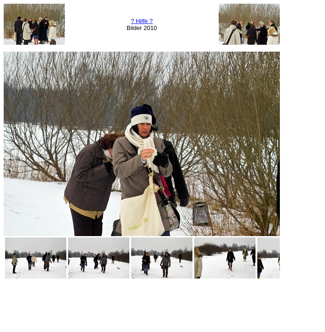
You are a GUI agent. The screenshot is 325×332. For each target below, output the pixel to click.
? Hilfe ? (142, 21)
